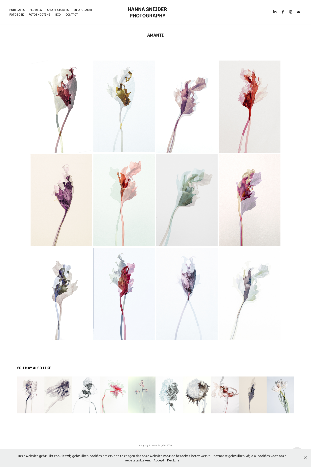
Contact (71, 14)
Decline (173, 460)
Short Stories (58, 9)
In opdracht (83, 9)
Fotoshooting (39, 14)
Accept (159, 460)
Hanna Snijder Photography (148, 12)
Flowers (36, 9)
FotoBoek (16, 14)
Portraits (17, 9)
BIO (58, 14)
